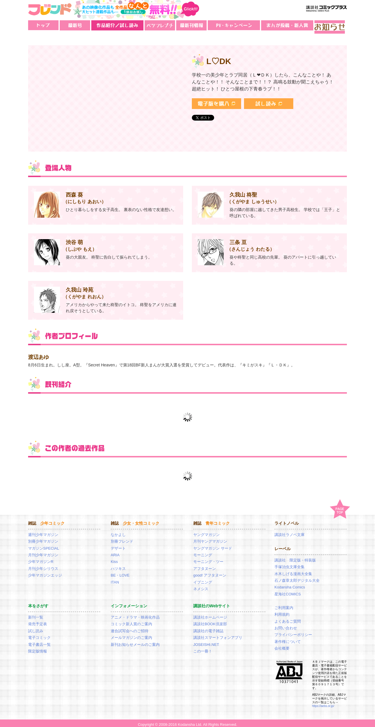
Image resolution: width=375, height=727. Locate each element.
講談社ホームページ (210, 614)
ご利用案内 (283, 604)
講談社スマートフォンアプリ (217, 634)
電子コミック (39, 634)
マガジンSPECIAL (43, 545)
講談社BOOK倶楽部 (210, 621)
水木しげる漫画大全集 (293, 570)
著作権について (287, 638)
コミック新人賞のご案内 (131, 621)
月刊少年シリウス (43, 565)
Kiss (114, 558)
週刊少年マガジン (43, 531)
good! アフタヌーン (209, 572)
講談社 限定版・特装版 (295, 557)
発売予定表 (37, 621)
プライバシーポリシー (293, 631)
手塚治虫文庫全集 (289, 563)
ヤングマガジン (206, 531)
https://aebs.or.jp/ (323, 702)
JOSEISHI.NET (206, 641)
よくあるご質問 (287, 618)
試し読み (35, 628)
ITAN (115, 579)
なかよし (118, 531)
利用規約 (282, 611)
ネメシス (200, 586)
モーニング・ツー (208, 558)
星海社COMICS (287, 591)
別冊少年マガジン (43, 538)
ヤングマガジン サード (212, 545)
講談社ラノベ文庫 (289, 531)
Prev (33, 414)
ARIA (115, 552)
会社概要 (282, 645)
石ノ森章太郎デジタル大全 (297, 577)
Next (342, 414)
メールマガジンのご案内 (131, 634)
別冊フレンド (122, 538)
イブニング (202, 579)
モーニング (202, 552)
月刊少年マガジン (43, 552)
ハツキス (118, 565)
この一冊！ (202, 648)
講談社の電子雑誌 (208, 628)
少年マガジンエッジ (45, 572)
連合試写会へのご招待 (129, 628)
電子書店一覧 (39, 641)
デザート (118, 545)
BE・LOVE (120, 572)
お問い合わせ (285, 625)
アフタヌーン (204, 565)
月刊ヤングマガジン (210, 538)
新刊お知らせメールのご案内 (135, 641)
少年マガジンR (40, 558)
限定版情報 (37, 648)
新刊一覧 (35, 614)
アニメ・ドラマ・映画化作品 (135, 614)
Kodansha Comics (289, 584)
